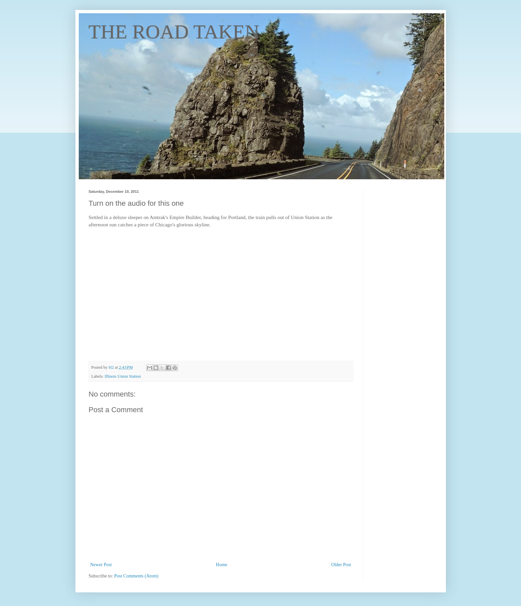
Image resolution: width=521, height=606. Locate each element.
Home (221, 564)
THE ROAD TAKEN (174, 32)
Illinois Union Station (123, 376)
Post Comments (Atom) (136, 575)
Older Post (341, 564)
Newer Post (101, 564)
